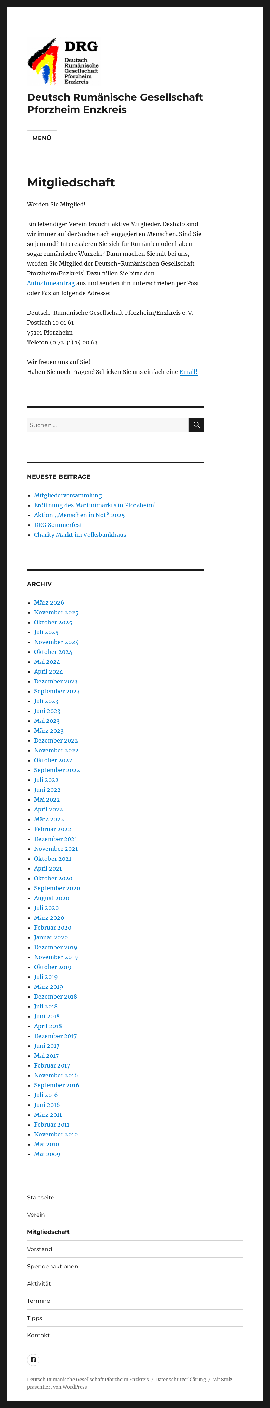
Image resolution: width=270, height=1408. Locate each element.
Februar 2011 (51, 1124)
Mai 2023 (47, 720)
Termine (38, 1301)
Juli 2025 (46, 632)
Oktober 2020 (53, 878)
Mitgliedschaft (48, 1232)
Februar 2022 (52, 829)
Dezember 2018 (55, 996)
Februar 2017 (52, 1065)
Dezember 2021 (55, 838)
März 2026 (49, 602)
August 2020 (51, 897)
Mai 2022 (47, 799)
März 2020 (49, 917)
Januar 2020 (51, 937)
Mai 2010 (46, 1144)
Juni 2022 (47, 789)
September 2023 (57, 691)
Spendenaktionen (52, 1266)
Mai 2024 (47, 661)
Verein (36, 1214)
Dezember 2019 (55, 947)
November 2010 (56, 1134)
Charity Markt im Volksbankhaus (80, 534)
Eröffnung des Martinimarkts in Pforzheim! (95, 505)
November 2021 (56, 848)
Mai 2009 (47, 1154)
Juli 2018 (46, 1006)
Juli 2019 (46, 976)
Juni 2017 (46, 1045)
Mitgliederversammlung (68, 495)
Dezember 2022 (56, 740)
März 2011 (48, 1114)
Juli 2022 (46, 779)
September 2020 (57, 888)
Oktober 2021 (52, 858)
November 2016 (56, 1075)
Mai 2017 (46, 1055)
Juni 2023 (47, 710)
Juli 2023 (46, 701)
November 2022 (56, 750)
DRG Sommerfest (58, 524)
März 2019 (48, 986)
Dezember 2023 (56, 681)
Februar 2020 (52, 927)
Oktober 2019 (53, 966)
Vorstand (39, 1249)
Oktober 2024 (53, 651)
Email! (189, 371)
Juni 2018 (47, 1016)
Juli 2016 (46, 1094)
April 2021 (48, 868)
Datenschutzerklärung (180, 1380)
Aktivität (39, 1283)
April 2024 (48, 671)
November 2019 (56, 957)
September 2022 (57, 769)
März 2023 (49, 730)
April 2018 (48, 1026)
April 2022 (48, 809)
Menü (42, 138)
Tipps (34, 1318)
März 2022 (49, 819)
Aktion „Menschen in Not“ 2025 (79, 514)
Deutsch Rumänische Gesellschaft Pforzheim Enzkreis (115, 103)
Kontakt (38, 1335)
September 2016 (56, 1085)
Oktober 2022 (53, 760)
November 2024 (56, 641)
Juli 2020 (46, 907)
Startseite (40, 1197)
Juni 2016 (47, 1104)
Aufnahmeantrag (51, 283)
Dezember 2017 (55, 1035)
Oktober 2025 (53, 622)
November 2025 (56, 612)
